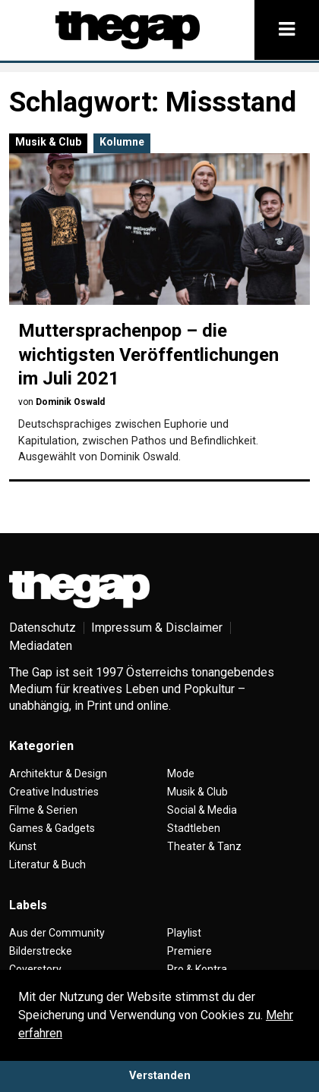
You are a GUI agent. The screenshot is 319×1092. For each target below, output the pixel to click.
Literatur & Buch (47, 864)
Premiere (189, 951)
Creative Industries (54, 792)
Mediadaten (40, 646)
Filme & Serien (43, 810)
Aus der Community (57, 933)
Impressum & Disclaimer (157, 627)
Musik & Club (48, 142)
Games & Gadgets (52, 828)
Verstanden (160, 1075)
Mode (180, 773)
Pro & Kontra (197, 969)
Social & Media (202, 810)
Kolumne (121, 142)
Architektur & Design (58, 773)
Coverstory (35, 969)
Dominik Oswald (70, 402)
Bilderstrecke (40, 951)
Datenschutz (42, 627)
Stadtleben (193, 828)
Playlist (184, 933)
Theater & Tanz (204, 846)
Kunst (22, 846)
